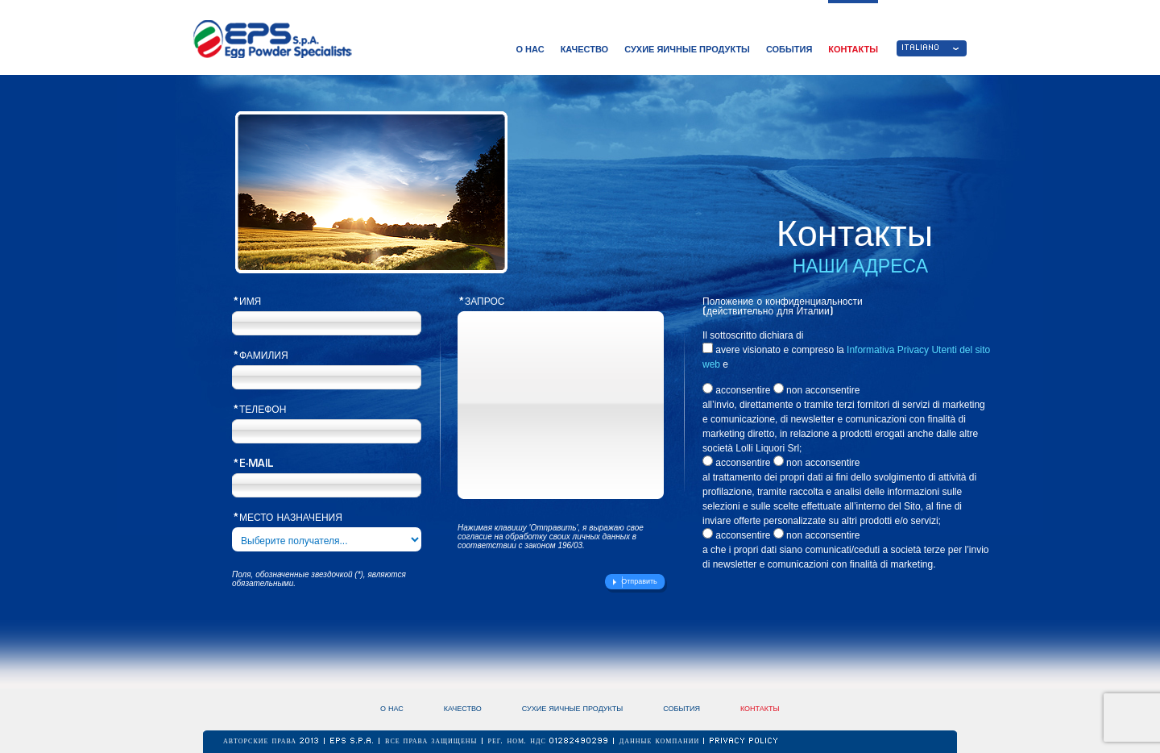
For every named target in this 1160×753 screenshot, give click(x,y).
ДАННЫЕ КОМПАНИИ (661, 741)
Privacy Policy (744, 741)
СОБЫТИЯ (789, 49)
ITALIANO (921, 48)
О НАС (530, 49)
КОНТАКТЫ (853, 49)
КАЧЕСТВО (585, 49)
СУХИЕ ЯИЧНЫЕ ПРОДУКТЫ (687, 49)
